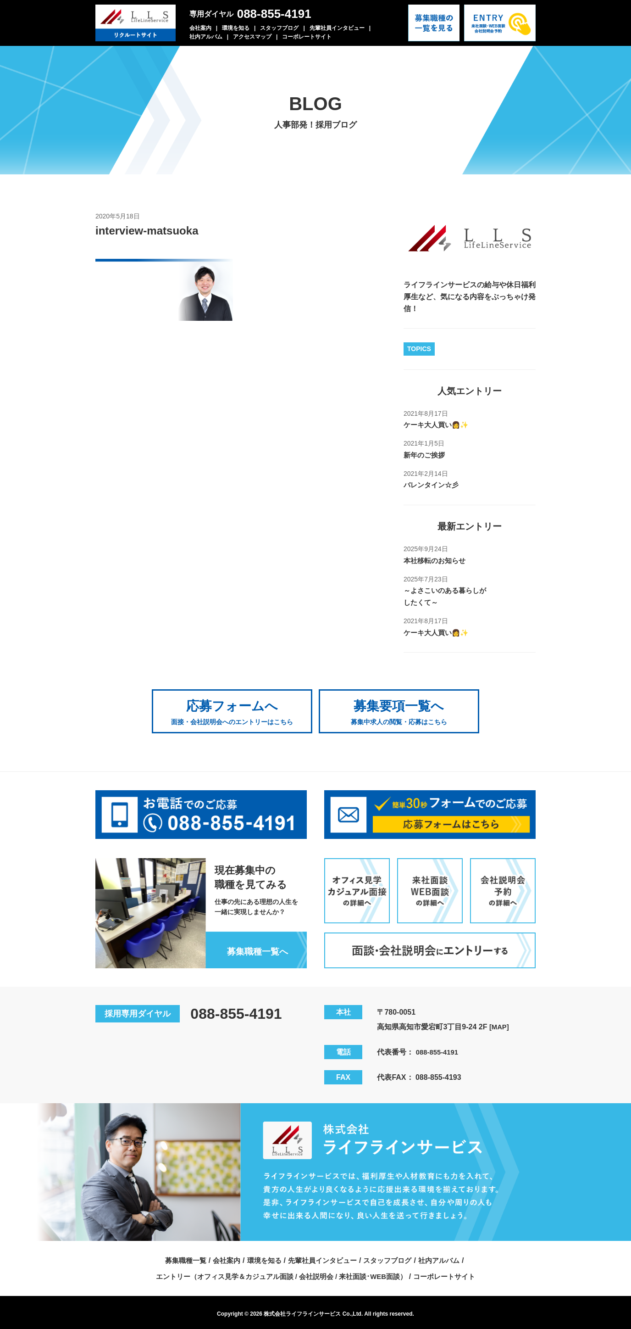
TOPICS (419, 348)
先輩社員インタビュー (337, 28)
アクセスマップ (252, 37)
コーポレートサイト (307, 37)
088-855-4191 (274, 14)
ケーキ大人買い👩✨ (438, 425)
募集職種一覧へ (255, 947)
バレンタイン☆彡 (433, 485)
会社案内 (200, 28)
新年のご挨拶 (426, 455)
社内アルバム (205, 37)
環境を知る (235, 28)
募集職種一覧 (178, 1257)
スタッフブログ (279, 28)
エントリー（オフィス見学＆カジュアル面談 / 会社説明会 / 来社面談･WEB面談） (279, 1273)
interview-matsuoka (151, 230)
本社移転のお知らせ (437, 560)
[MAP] (499, 1023)
